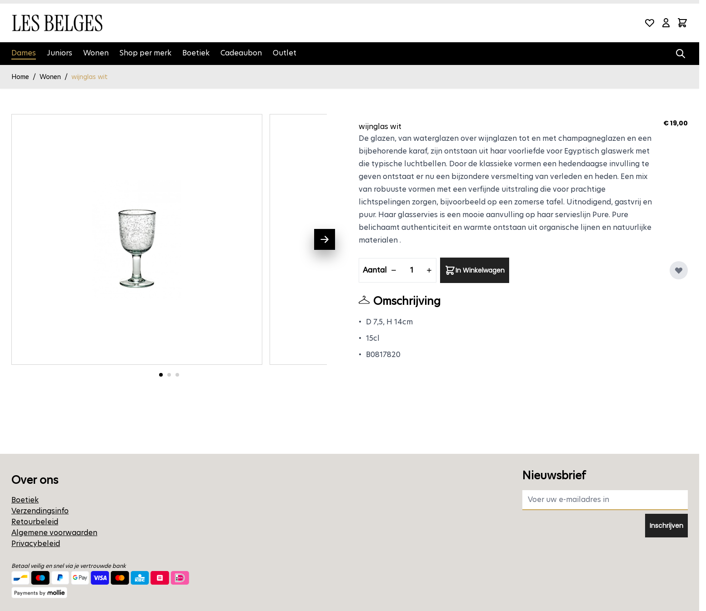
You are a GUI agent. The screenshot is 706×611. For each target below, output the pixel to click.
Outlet (284, 53)
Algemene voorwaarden (54, 532)
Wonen (96, 53)
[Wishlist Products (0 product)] (649, 22)
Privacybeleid (35, 543)
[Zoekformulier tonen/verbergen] (680, 53)
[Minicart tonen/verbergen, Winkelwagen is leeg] (682, 22)
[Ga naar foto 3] (177, 375)
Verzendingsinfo (40, 511)
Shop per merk (145, 53)
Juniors (59, 53)
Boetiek (196, 53)
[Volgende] (324, 239)
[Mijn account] (666, 22)
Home (20, 76)
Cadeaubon (241, 53)
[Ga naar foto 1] (161, 375)
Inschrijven (666, 525)
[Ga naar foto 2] (169, 375)
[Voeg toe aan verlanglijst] (679, 270)
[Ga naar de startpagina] (56, 23)
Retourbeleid (34, 522)
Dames (23, 53)
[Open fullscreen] (137, 239)
